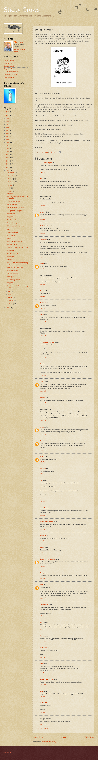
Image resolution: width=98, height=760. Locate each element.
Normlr (42, 547)
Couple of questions (13, 280)
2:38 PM (42, 501)
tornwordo (19, 42)
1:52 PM (42, 462)
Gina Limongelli (9, 66)
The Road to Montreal (11, 72)
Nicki (41, 584)
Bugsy (42, 573)
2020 (8, 127)
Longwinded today (13, 270)
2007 (8, 167)
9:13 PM (42, 629)
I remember (11, 250)
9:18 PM (42, 673)
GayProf (42, 397)
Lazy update (11, 235)
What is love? (11, 220)
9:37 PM (42, 578)
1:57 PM (42, 712)
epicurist (43, 468)
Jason (42, 314)
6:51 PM (42, 657)
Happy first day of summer (15, 223)
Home (63, 737)
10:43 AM (43, 357)
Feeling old (10, 277)
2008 (8, 164)
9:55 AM (42, 308)
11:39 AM (43, 421)
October (10, 179)
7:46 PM (42, 566)
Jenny (42, 663)
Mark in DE (43, 648)
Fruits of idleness (12, 244)
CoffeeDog (43, 239)
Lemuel (42, 508)
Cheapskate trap (12, 232)
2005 (8, 307)
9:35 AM (42, 284)
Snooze (42, 441)
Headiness (10, 256)
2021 (8, 124)
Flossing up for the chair (14, 241)
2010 (8, 158)
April (9, 294)
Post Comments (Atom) (48, 742)
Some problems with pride (15, 207)
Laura (42, 427)
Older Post (89, 737)
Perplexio (43, 303)
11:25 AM (43, 403)
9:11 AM (42, 257)
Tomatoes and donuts (10, 74)
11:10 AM (43, 391)
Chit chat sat (11, 214)
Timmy (42, 291)
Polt (41, 178)
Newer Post (37, 737)
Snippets (10, 193)
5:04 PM (42, 616)
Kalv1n (42, 381)
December (11, 173)
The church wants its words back (17, 247)
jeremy (42, 212)
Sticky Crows (22, 9)
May (9, 291)
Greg (41, 691)
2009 (8, 161)
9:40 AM (42, 296)
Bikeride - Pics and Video (15, 267)
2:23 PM (42, 474)
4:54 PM (42, 515)
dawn (41, 622)
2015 (8, 142)
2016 (8, 139)
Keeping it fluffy (12, 204)
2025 (8, 112)
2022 (8, 121)
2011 (8, 155)
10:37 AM (43, 336)
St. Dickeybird (44, 226)
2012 (8, 152)
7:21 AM (42, 172)
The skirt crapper (12, 273)
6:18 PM (42, 541)
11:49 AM (43, 434)
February (11, 301)
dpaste (42, 456)
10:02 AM (43, 322)
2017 (8, 136)
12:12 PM (43, 685)
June (9, 191)
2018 (8, 133)
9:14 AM (42, 269)
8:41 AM (42, 696)
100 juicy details (9, 60)
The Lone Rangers (46, 162)
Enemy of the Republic (47, 559)
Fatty (9, 229)
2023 (8, 118)
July (9, 188)
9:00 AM (42, 219)
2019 (8, 130)
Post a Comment (43, 728)
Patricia (42, 636)
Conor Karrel (44, 604)
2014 (8, 146)
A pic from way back (13, 201)
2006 (8, 170)
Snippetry (10, 283)
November (11, 176)
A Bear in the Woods (47, 522)
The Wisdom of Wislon (47, 342)
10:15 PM (43, 598)
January (10, 304)
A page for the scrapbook (15, 211)
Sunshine (43, 535)
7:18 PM (42, 553)
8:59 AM (42, 205)
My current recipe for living (15, 226)
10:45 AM (43, 375)
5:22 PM (42, 529)
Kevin (42, 263)
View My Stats (7, 752)
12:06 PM (43, 450)
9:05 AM (42, 233)
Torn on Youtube (9, 77)
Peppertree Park (9, 69)
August (10, 185)
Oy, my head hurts (13, 253)
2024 (8, 115)
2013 (8, 149)
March (10, 297)
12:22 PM (43, 641)
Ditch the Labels (9, 63)
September (11, 182)
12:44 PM (43, 724)
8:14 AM (42, 190)
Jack (41, 480)
